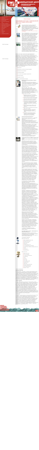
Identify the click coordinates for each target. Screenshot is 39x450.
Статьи (3, 32)
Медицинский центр (5, 19)
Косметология (4, 20)
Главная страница (4, 16)
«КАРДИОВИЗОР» (18, 23)
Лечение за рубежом (5, 23)
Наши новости (4, 27)
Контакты (3, 28)
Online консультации (5, 26)
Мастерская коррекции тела (5, 22)
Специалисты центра (5, 33)
